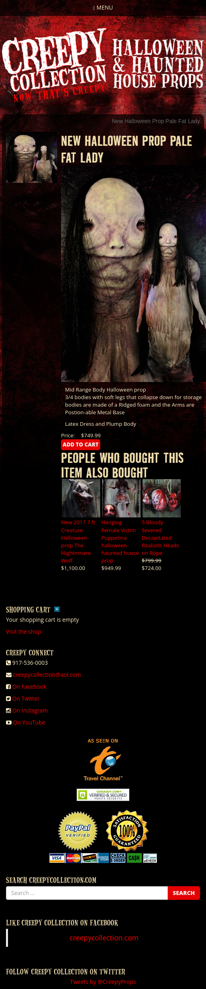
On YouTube (29, 722)
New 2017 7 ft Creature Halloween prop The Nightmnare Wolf (78, 541)
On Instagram (30, 710)
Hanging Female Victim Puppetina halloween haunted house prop (120, 541)
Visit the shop (23, 631)
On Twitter (26, 698)
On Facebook (29, 686)
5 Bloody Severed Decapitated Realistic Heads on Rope (160, 537)
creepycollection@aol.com (47, 674)
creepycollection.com (103, 937)
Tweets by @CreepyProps (103, 981)
